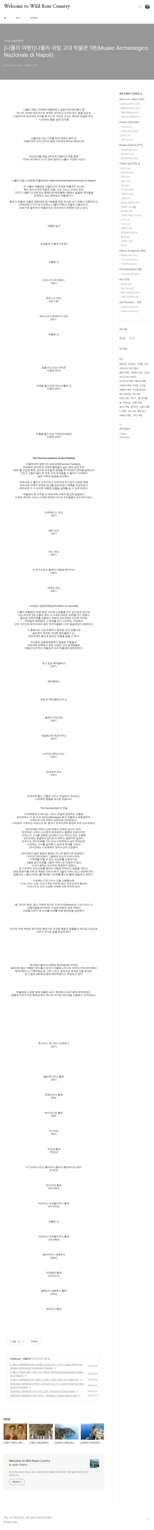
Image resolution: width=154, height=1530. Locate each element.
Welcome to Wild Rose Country (37, 6)
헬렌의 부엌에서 (130, 108)
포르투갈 (126, 211)
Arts (124, 279)
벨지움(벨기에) (129, 232)
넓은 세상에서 (129, 158)
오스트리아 (127, 189)
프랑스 (126, 181)
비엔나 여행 (124, 398)
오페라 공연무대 (129, 297)
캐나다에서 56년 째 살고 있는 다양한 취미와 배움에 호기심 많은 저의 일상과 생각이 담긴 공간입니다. (48, 1473)
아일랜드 (128, 207)
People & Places (130, 145)
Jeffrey (127, 139)
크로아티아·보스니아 (131, 215)
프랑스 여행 (144, 407)
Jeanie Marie (129, 131)
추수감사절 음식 (139, 390)
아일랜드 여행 (136, 372)
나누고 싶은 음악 (130, 274)
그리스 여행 (137, 415)
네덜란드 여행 (125, 390)
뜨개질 (135, 385)
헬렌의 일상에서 (130, 104)
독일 (125, 185)
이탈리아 (26, 1358)
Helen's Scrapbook (132, 250)
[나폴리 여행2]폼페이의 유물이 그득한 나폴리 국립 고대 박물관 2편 (44, 1379)
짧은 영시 (141, 411)
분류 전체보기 (130, 93)
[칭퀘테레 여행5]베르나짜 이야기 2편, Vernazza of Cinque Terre (42, 1391)
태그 (18, 18)
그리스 (125, 224)
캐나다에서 (127, 154)
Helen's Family (129, 122)
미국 (125, 177)
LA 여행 (122, 411)
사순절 (142, 385)
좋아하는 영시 (129, 255)
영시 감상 (136, 394)
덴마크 (125, 237)
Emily (125, 135)
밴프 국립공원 (125, 394)
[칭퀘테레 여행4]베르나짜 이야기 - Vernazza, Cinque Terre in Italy (43, 1395)
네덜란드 (126, 228)
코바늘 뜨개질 (125, 415)
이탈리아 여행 (140, 381)
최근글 (122, 338)
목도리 (133, 398)
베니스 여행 (124, 407)
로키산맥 (127, 172)
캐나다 (126, 168)
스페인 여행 (137, 402)
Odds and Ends (130, 311)
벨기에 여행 (142, 398)
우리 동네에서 (129, 149)
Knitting (126, 402)
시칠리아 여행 (125, 385)
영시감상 (132, 364)
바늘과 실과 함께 (130, 117)
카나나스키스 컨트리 (127, 377)
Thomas (126, 127)
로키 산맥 (132, 411)
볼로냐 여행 (124, 372)
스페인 (126, 198)
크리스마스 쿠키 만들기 (128, 368)
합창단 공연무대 (130, 292)
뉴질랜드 (126, 241)
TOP (147, 1519)
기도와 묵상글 (129, 264)
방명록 (34, 18)
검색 (139, 6)
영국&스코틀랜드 (130, 202)
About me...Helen (131, 99)
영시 (146, 364)
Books (126, 284)
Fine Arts (127, 288)
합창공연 (123, 364)
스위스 (125, 219)
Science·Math (129, 307)
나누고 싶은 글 (129, 259)
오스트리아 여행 (125, 381)
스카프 (146, 372)
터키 (124, 245)
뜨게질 (140, 364)
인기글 (132, 338)
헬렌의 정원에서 (130, 112)
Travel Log (15, 1358)
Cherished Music (130, 269)
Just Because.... (130, 302)
